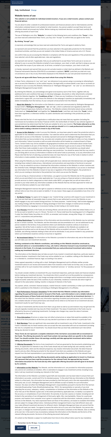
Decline (34, 428)
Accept (20, 428)
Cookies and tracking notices (48, 423)
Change (33, 10)
